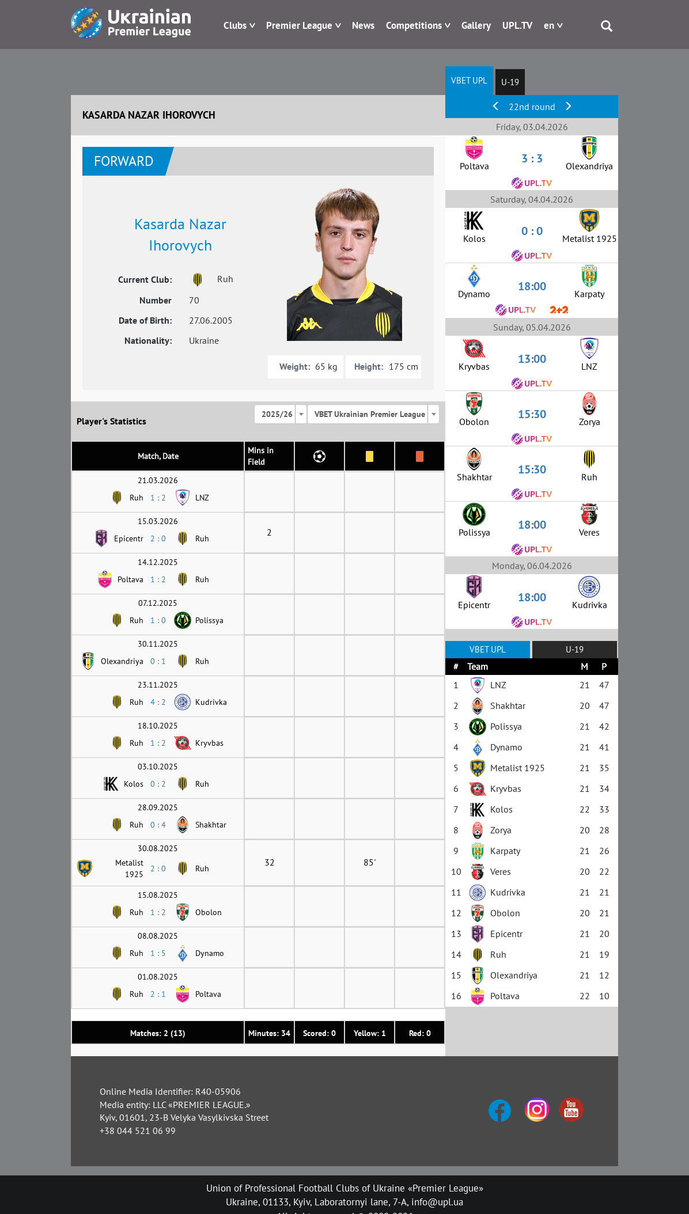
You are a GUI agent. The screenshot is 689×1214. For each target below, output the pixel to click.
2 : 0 (158, 538)
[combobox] (280, 414)
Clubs (235, 25)
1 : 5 (158, 953)
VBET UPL (469, 80)
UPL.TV (517, 25)
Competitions (414, 25)
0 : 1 (158, 661)
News (363, 25)
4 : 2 (158, 702)
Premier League (299, 25)
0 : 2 (158, 784)
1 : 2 (158, 497)
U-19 (510, 82)
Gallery (476, 25)
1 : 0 (158, 620)
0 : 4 (158, 825)
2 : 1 (158, 994)
